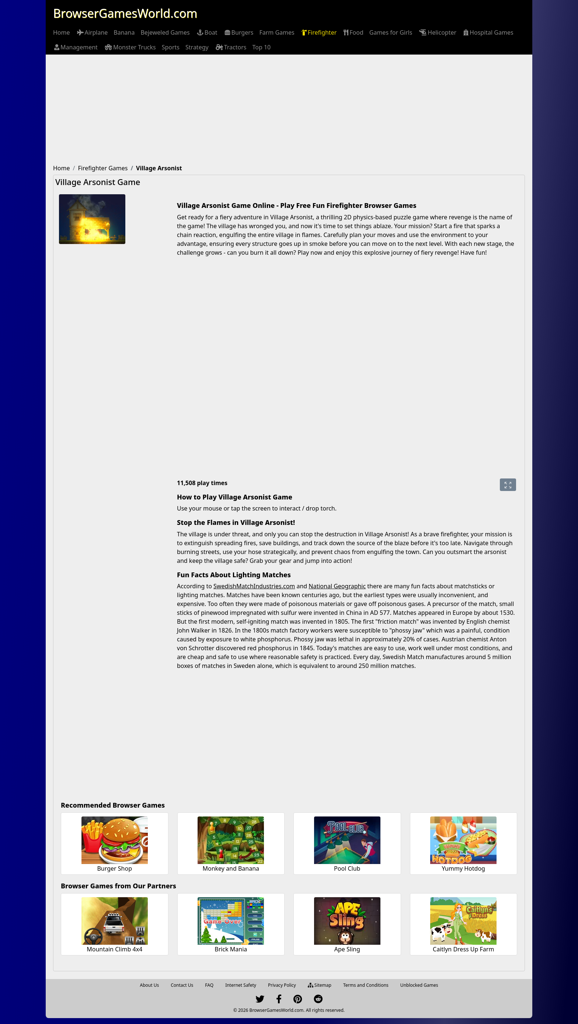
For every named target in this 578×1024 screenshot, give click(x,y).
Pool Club (347, 868)
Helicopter (437, 32)
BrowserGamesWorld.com (125, 13)
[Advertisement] (289, 109)
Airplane (92, 32)
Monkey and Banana (230, 868)
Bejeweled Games (164, 32)
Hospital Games (487, 32)
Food (352, 32)
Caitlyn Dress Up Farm (463, 949)
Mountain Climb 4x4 (114, 949)
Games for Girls (390, 32)
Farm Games (276, 32)
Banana (124, 32)
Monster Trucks (130, 47)
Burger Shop (114, 868)
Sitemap (319, 985)
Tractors (231, 47)
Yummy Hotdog (463, 868)
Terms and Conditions (366, 985)
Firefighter (318, 32)
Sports (171, 47)
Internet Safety (240, 985)
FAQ (209, 985)
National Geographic (337, 586)
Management (75, 47)
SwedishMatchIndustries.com (254, 586)
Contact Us (182, 985)
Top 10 (261, 47)
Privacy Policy (282, 985)
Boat (206, 32)
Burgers (238, 32)
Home (61, 32)
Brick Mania (231, 949)
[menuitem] (61, 32)
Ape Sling (347, 949)
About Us (149, 985)
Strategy (197, 47)
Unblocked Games (419, 985)
